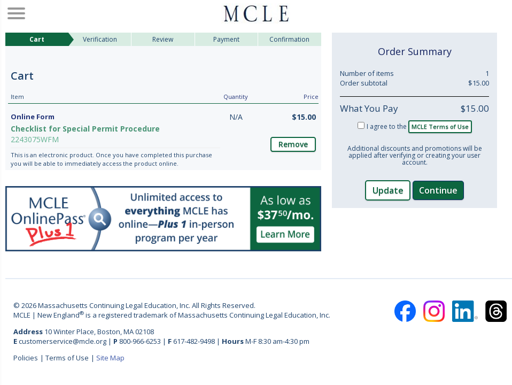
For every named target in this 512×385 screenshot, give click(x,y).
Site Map (110, 358)
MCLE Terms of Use (440, 126)
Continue (438, 190)
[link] (414, 241)
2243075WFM (35, 139)
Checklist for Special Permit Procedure (85, 129)
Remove (293, 144)
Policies (25, 358)
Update (388, 190)
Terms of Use (67, 358)
